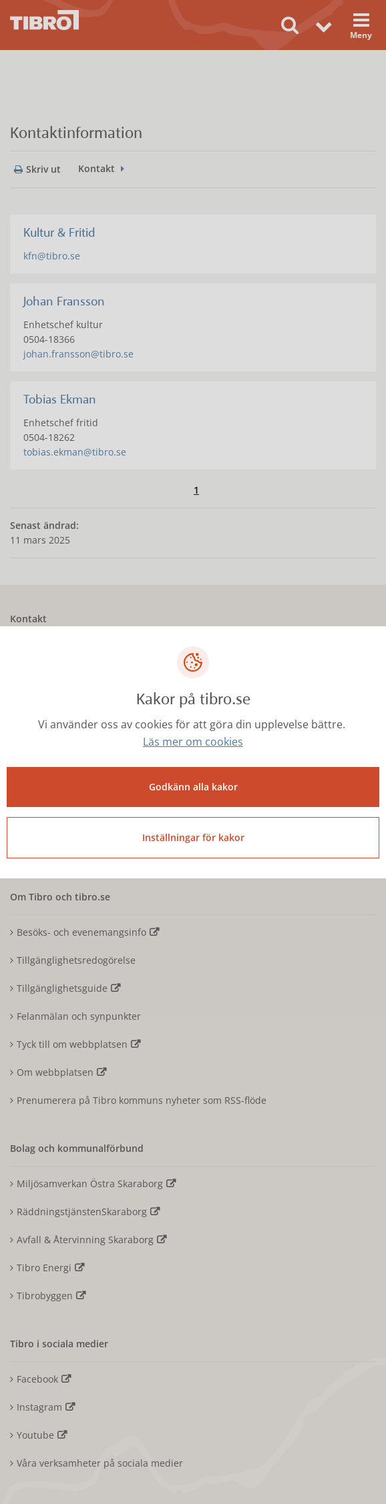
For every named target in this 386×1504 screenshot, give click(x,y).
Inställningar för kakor (193, 837)
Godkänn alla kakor (193, 786)
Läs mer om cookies (193, 741)
